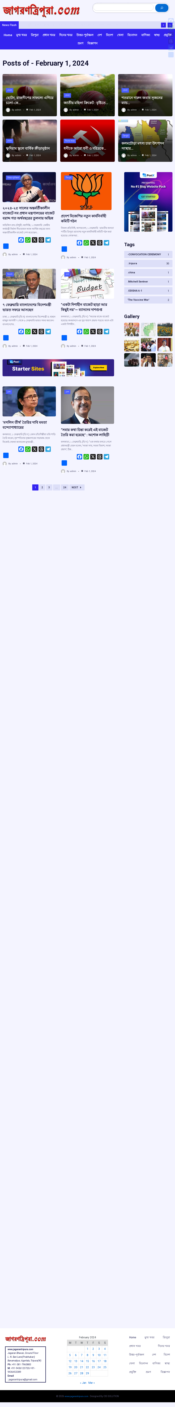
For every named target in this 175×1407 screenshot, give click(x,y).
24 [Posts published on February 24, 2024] (99, 1368)
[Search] (161, 10)
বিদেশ (10, 286)
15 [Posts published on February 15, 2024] (87, 1361)
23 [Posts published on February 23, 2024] (93, 1368)
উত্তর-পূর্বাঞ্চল (13, 187)
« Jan (83, 1383)
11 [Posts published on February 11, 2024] (105, 1355)
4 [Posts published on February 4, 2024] (105, 1349)
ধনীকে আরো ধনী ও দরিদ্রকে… (87, 153)
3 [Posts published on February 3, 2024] (99, 1349)
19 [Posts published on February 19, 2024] (69, 1368)
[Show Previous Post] (163, 29)
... (56, 505)
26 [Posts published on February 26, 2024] (69, 1374)
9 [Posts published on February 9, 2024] (93, 1355)
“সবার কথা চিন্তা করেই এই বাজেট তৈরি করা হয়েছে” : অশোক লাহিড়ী (87, 447)
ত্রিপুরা (126, 140)
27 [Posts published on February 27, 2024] (75, 1374)
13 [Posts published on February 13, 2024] (75, 1361)
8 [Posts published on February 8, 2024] (87, 1355)
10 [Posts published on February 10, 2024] (99, 1355)
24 (64, 505)
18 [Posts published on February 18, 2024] (105, 1361)
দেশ (67, 286)
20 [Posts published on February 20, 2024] (75, 1368)
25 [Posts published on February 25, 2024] (105, 1368)
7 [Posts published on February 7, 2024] (81, 1355)
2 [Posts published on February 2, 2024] (93, 1349)
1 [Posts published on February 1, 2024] (87, 1349)
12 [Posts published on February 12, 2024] (69, 1361)
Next (77, 505)
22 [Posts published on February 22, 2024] (87, 1368)
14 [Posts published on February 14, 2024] (81, 1361)
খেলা (9, 94)
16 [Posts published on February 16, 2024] (93, 1361)
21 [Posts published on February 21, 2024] (81, 1368)
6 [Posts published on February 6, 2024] (75, 1355)
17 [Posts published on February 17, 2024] (99, 1361)
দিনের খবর (70, 145)
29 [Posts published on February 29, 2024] (87, 1374)
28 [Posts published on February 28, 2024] (81, 1374)
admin (18, 114)
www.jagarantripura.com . (77, 1396)
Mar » (91, 1383)
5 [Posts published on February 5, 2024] (69, 1355)
